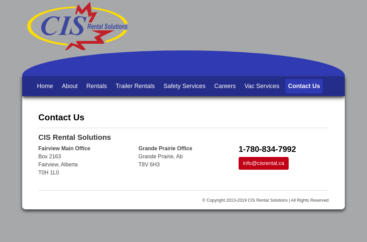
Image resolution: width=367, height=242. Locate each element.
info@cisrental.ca (263, 163)
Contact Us (304, 86)
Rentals (96, 86)
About (70, 86)
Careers (225, 86)
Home (45, 86)
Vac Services (262, 86)
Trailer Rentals (135, 86)
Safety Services (184, 86)
